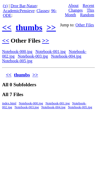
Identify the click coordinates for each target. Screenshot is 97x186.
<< (6, 27)
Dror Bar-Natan (24, 6)
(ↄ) (5, 6)
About (73, 5)
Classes (42, 11)
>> (51, 27)
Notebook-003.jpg (33, 56)
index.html (9, 103)
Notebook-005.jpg (17, 61)
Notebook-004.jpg (66, 56)
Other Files (85, 25)
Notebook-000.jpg (17, 51)
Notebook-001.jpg (50, 51)
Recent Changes (81, 7)
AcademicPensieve (18, 11)
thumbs (29, 27)
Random (87, 15)
